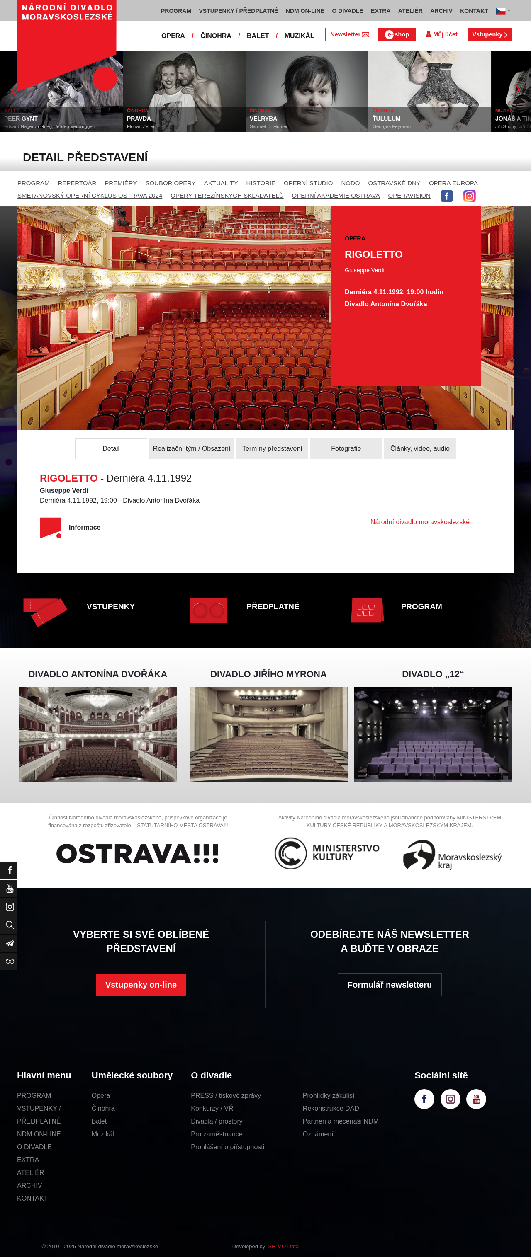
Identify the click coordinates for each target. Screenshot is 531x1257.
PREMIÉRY (121, 182)
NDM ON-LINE (39, 1134)
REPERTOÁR (77, 182)
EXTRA (28, 1159)
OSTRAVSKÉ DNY (394, 182)
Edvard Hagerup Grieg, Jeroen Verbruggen (75, 126)
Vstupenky (489, 34)
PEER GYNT (46, 118)
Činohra (103, 1108)
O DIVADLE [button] (347, 10)
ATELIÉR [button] (410, 10)
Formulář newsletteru (390, 984)
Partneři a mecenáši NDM (341, 1121)
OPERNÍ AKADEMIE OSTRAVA (336, 195)
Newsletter (349, 34)
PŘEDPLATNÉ (272, 606)
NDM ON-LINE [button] (305, 10)
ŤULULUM (412, 118)
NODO (350, 182)
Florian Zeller (166, 126)
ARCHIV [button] (441, 10)
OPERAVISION (409, 195)
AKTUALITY (221, 182)
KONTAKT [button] (474, 10)
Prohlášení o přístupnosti (227, 1146)
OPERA (173, 35)
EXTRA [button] (380, 10)
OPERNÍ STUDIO (308, 182)
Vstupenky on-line (141, 984)
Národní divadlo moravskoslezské (420, 522)
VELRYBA (289, 118)
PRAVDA (165, 118)
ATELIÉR (30, 1172)
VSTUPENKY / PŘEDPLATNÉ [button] (238, 10)
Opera (101, 1095)
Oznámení (318, 1134)
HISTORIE (261, 182)
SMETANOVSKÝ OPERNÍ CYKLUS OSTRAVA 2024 (89, 195)
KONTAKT (32, 1198)
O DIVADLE (34, 1146)
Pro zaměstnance (217, 1134)
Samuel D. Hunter (294, 126)
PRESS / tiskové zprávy (226, 1095)
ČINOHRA (215, 35)
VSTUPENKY (111, 606)
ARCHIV (29, 1185)
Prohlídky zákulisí (329, 1095)
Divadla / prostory (217, 1121)
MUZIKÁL (299, 35)
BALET (258, 35)
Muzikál (103, 1134)
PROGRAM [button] (176, 10)
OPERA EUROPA (453, 182)
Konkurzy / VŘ (212, 1108)
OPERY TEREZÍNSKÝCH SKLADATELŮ (227, 195)
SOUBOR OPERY (170, 182)
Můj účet (441, 34)
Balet (99, 1121)
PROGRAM (33, 182)
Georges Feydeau (417, 126)
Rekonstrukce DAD (331, 1108)
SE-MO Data (283, 1246)
